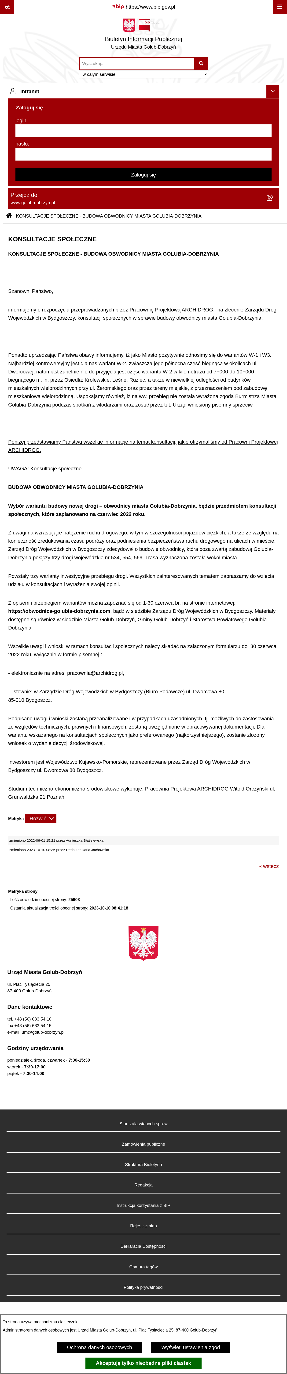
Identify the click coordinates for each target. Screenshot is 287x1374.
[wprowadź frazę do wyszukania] (137, 63)
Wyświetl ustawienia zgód (190, 1347)
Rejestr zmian (143, 1225)
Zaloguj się (143, 175)
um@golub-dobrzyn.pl (43, 1032)
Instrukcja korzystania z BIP (143, 1205)
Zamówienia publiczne (143, 1144)
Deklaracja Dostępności (143, 1246)
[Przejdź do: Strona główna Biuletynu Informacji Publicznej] (9, 216)
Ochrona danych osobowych (99, 1347)
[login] (143, 130)
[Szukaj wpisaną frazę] (201, 63)
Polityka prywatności (143, 1287)
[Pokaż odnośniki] (7, 7)
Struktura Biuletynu (143, 1164)
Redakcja (143, 1184)
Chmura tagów (143, 1266)
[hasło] (143, 154)
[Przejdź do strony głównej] (143, 36)
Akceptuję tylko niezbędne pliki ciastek (143, 1363)
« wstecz (269, 866)
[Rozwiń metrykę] (40, 818)
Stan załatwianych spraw (143, 1123)
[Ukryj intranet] (272, 91)
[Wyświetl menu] (280, 7)
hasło (21, 144)
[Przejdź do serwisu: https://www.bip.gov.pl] (143, 7)
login (20, 120)
